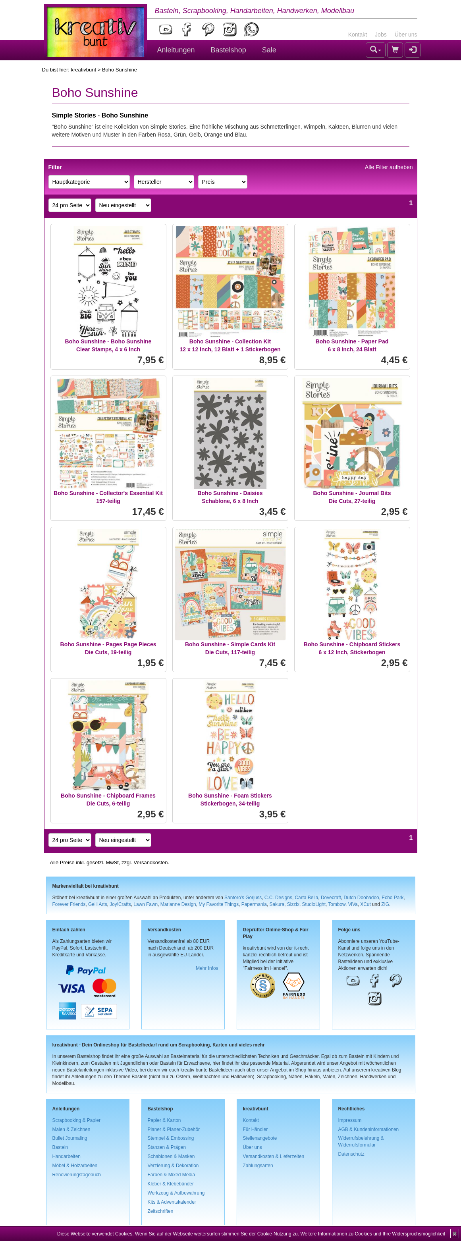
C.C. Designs (278, 897)
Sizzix (293, 904)
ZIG (385, 904)
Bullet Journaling (69, 1138)
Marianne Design (178, 904)
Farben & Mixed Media (171, 1174)
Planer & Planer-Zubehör (174, 1129)
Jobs (381, 34)
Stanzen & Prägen (167, 1147)
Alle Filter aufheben (389, 167)
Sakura (277, 904)
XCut (365, 904)
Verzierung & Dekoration (173, 1165)
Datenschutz (351, 1154)
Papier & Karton (164, 1120)
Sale (269, 50)
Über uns (406, 34)
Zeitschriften (161, 1211)
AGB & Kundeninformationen (368, 1129)
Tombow (336, 904)
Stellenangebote (260, 1138)
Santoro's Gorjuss (243, 897)
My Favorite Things (219, 904)
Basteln (60, 1147)
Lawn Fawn (145, 904)
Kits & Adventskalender (172, 1202)
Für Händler (255, 1129)
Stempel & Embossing (171, 1138)
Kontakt (357, 34)
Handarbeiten (66, 1156)
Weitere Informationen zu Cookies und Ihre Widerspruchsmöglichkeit (372, 1234)
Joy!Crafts (120, 904)
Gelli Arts (97, 904)
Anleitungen (176, 50)
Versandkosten (150, 862)
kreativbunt (83, 70)
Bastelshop (228, 50)
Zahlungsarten (258, 1165)
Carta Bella (306, 897)
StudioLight (314, 904)
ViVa (353, 904)
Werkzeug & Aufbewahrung (176, 1193)
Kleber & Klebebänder (171, 1184)
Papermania (254, 904)
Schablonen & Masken (171, 1156)
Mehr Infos (207, 968)
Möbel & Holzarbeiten (75, 1165)
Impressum (350, 1120)
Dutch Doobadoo (361, 897)
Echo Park (392, 897)
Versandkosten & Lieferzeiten (274, 1156)
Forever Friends (69, 904)
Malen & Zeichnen (71, 1129)
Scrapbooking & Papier (76, 1120)
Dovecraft (331, 897)
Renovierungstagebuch (76, 1174)
